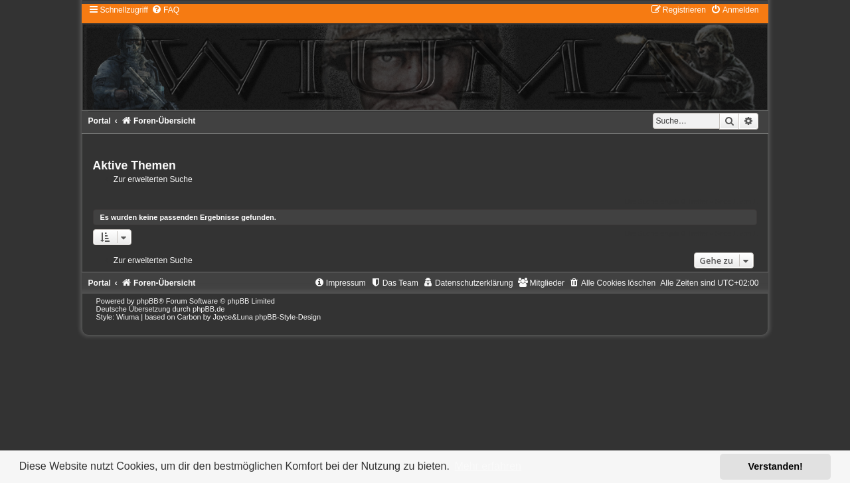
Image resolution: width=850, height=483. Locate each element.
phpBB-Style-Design (288, 317)
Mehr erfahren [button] (487, 466)
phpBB (148, 301)
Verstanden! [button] (775, 466)
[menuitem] (165, 10)
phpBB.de (208, 309)
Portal (99, 121)
